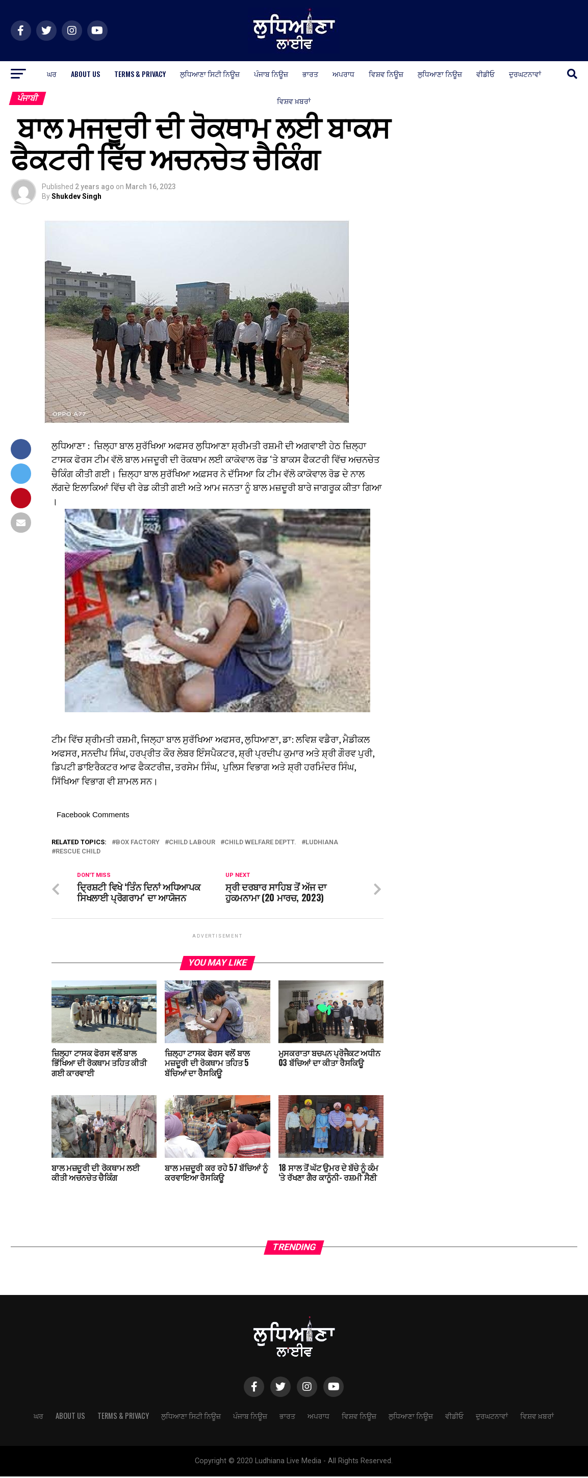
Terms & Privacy (140, 73)
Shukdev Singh (76, 196)
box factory (138, 842)
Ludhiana (321, 842)
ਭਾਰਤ (310, 73)
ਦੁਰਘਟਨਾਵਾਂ (525, 73)
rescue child (78, 851)
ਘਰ (52, 73)
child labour (192, 842)
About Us (85, 73)
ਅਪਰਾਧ (343, 73)
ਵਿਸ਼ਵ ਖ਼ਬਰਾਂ (294, 100)
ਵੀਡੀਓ (485, 73)
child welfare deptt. (260, 842)
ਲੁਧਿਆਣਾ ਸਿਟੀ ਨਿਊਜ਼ (210, 73)
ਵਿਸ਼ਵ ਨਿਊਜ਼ (386, 73)
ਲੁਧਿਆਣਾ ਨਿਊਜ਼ (440, 73)
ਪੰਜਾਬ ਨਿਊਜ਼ (271, 73)
